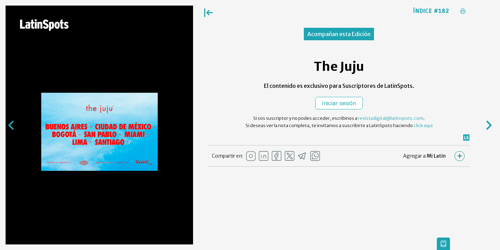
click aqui (423, 125)
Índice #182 (431, 11)
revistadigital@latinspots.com (390, 118)
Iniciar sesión (339, 103)
